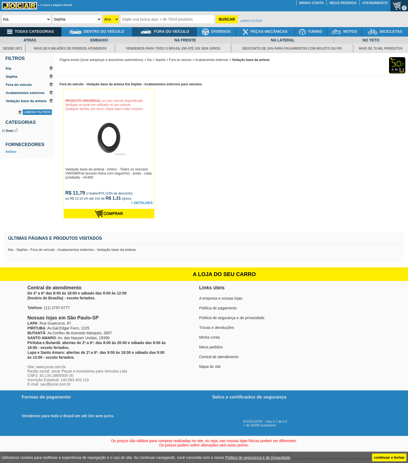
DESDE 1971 (12, 48)
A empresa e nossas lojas (220, 298)
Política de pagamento (218, 308)
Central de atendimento (219, 357)
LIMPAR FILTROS (251, 21)
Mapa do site (210, 366)
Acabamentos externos (211, 60)
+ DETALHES (142, 203)
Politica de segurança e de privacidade (258, 457)
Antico (10, 176)
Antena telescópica (20, 149)
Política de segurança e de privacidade (231, 318)
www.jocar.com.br (51, 367)
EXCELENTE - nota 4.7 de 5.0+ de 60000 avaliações (267, 421)
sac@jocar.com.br (55, 384)
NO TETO (371, 40)
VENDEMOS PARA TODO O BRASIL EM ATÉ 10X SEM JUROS (173, 48)
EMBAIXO (99, 40)
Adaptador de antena (22, 137)
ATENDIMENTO (375, 3)
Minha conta (209, 337)
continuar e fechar (389, 457)
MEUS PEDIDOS (343, 3)
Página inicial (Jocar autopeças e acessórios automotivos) (101, 60)
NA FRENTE (185, 40)
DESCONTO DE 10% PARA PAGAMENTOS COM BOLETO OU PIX (292, 48)
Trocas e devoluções (216, 327)
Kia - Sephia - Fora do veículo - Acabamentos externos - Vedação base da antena (72, 250)
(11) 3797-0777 (57, 308)
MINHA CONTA (311, 3)
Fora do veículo (180, 60)
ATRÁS (30, 40)
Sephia (160, 60)
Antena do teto (17, 143)
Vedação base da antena (25, 156)
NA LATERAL (283, 40)
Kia (149, 60)
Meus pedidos (211, 347)
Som (9, 131)
